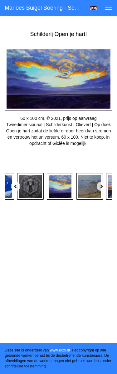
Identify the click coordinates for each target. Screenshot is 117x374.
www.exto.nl (60, 350)
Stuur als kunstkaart (58, 158)
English (93, 8)
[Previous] (15, 186)
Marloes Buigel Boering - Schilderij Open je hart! (45, 8)
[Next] (101, 186)
